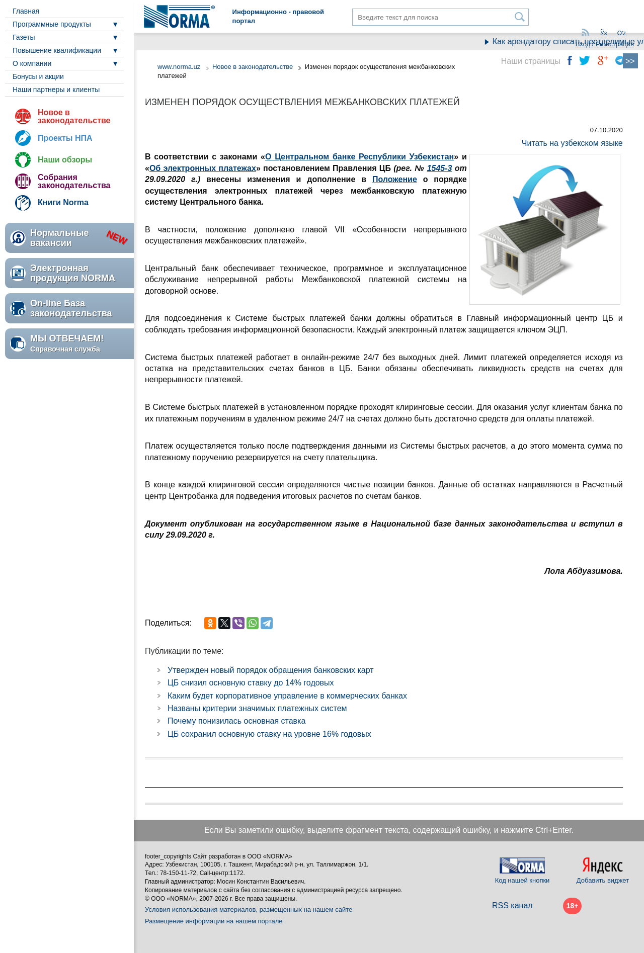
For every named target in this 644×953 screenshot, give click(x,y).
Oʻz (621, 33)
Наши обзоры (65, 159)
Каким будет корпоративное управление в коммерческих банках (287, 695)
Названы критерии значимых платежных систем (257, 708)
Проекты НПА (65, 138)
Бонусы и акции (38, 76)
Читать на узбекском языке (572, 143)
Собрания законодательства (74, 181)
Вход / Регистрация (605, 44)
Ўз (603, 33)
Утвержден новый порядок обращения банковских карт (271, 670)
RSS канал (512, 905)
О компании (32, 63)
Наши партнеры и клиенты (56, 89)
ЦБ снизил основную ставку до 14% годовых (251, 682)
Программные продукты (52, 24)
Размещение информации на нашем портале (214, 921)
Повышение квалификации (57, 50)
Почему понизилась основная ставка (236, 721)
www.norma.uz (178, 66)
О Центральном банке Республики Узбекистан (359, 156)
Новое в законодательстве (74, 116)
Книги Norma (63, 202)
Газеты (24, 37)
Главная (26, 11)
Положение (394, 179)
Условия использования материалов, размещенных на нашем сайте (248, 909)
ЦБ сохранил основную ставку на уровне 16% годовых (269, 734)
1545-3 (439, 168)
